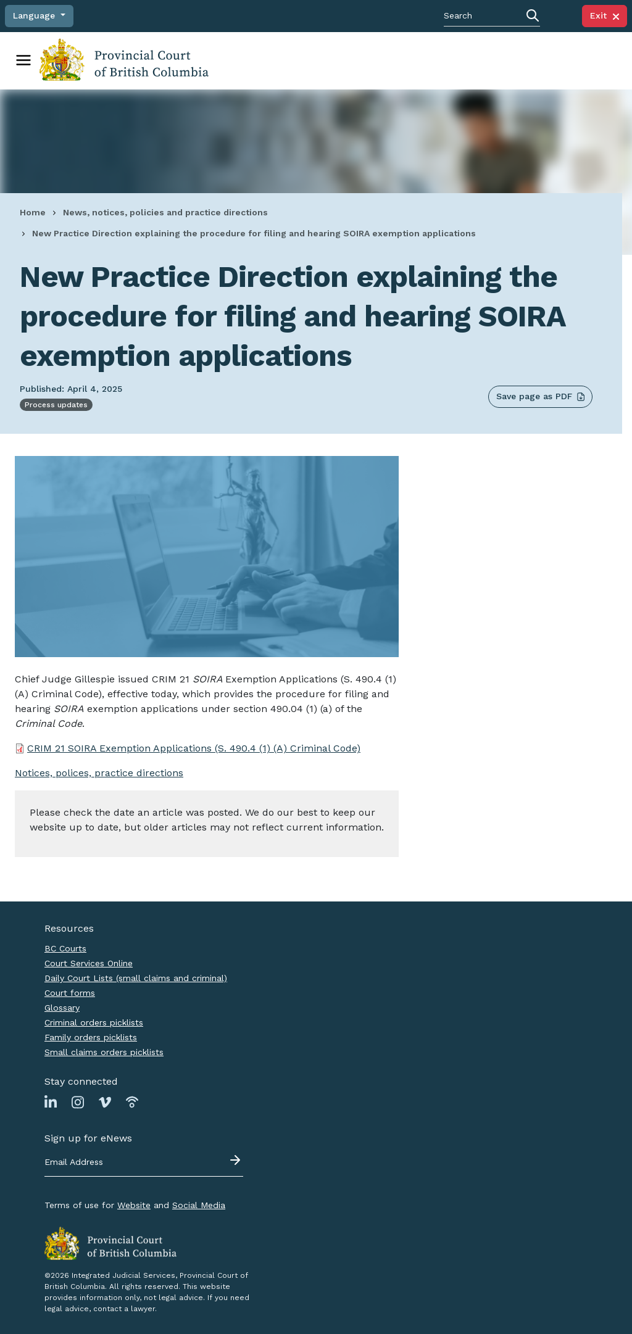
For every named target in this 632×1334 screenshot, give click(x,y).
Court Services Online (88, 963)
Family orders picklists (90, 1037)
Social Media (198, 1205)
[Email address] (143, 1162)
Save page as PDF (540, 396)
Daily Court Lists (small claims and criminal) (135, 978)
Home (33, 212)
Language (35, 15)
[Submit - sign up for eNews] (236, 1160)
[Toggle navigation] (23, 60)
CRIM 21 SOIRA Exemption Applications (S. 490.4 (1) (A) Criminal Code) (193, 748)
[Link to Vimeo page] (105, 1101)
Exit (604, 15)
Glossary (62, 1008)
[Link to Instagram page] (78, 1101)
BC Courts (65, 948)
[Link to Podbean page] (132, 1101)
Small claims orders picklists (104, 1052)
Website (134, 1205)
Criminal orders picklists (93, 1022)
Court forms (69, 993)
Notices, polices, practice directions (99, 773)
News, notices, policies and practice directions (165, 212)
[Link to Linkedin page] (50, 1101)
